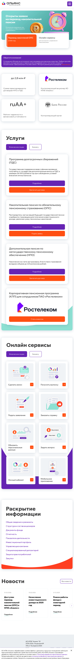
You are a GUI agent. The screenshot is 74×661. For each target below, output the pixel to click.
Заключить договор (37, 190)
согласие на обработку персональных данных (47, 656)
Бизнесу (35, 147)
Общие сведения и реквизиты (19, 522)
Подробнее (37, 183)
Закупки (9, 558)
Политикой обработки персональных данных (52, 654)
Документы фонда (14, 530)
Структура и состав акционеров (20, 526)
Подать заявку (37, 234)
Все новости (66, 581)
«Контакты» (65, 64)
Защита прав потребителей (18, 554)
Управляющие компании (17, 546)
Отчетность (11, 534)
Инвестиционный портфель (18, 542)
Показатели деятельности (18, 538)
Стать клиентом (37, 319)
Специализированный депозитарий (22, 550)
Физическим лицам (16, 147)
